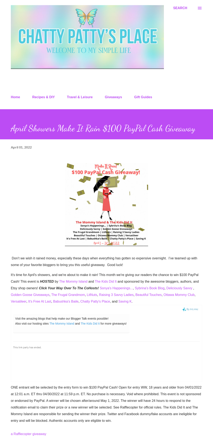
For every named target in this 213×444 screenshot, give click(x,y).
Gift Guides (143, 97)
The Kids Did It (106, 281)
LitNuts (92, 295)
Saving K (125, 301)
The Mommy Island (73, 281)
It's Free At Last (39, 301)
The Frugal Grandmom (68, 295)
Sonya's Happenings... (116, 288)
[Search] (180, 8)
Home (15, 97)
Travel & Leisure (80, 97)
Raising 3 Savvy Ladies (116, 295)
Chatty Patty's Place (95, 301)
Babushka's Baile (65, 301)
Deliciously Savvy (179, 288)
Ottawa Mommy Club (178, 295)
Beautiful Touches (148, 295)
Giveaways (113, 97)
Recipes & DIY (43, 97)
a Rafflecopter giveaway (28, 434)
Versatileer (18, 301)
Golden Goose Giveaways (30, 295)
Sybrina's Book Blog (150, 288)
